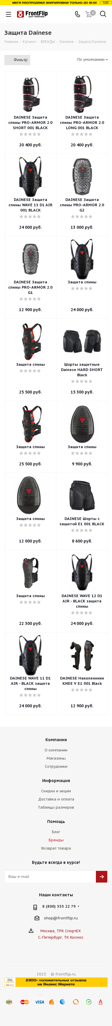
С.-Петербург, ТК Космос (61, 937)
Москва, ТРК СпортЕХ (60, 930)
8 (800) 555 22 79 (59, 906)
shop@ (50, 918)
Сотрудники (56, 766)
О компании (56, 750)
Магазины (56, 758)
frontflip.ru (67, 918)
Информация (56, 780)
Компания (56, 739)
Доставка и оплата (56, 799)
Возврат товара (56, 848)
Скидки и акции (56, 790)
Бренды (56, 840)
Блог (56, 831)
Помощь (56, 821)
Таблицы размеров (56, 807)
